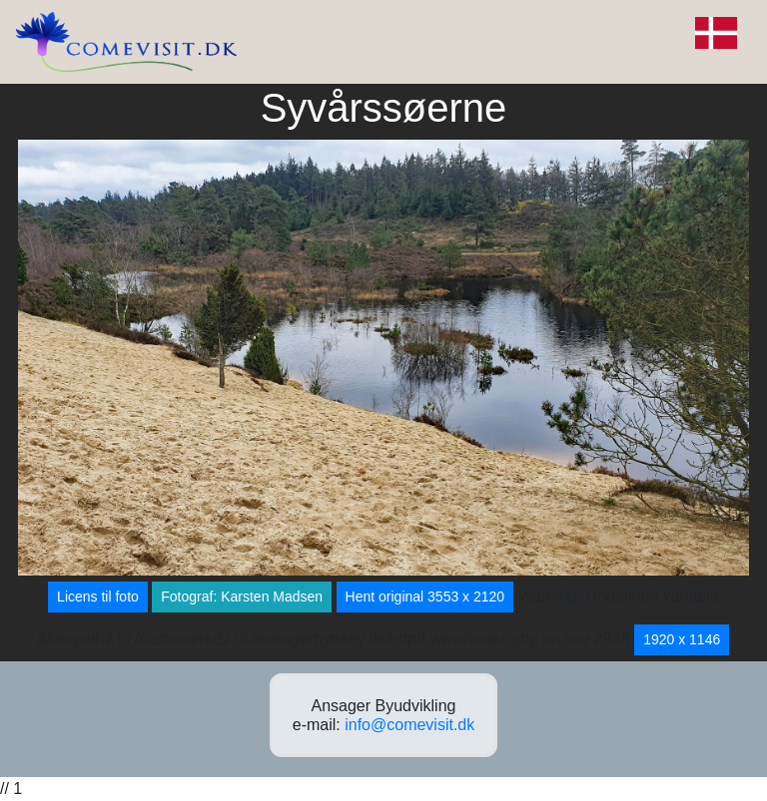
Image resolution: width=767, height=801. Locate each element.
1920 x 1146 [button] (681, 639)
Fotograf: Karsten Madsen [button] (242, 596)
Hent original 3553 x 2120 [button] (425, 596)
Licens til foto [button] (98, 596)
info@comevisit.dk (409, 724)
